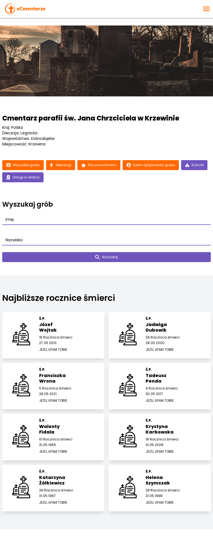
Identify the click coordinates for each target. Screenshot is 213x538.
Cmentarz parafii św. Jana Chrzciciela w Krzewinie (90, 118)
